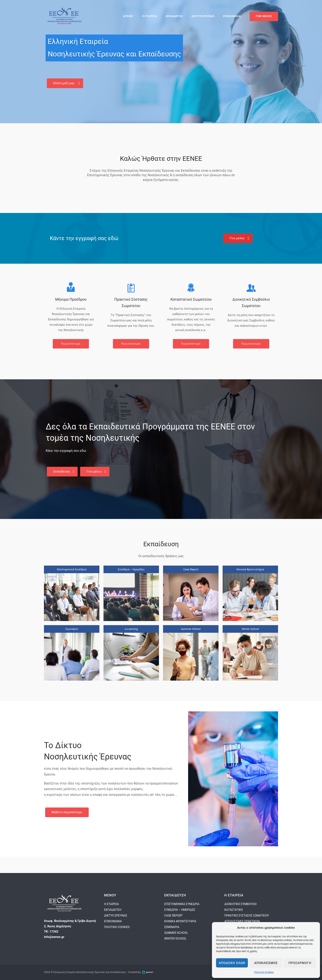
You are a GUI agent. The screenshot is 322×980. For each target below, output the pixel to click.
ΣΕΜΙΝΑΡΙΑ (171, 927)
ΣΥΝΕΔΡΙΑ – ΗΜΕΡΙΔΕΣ (179, 909)
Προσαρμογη (300, 963)
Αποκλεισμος (266, 963)
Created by (141, 972)
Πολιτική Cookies (264, 972)
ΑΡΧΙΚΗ (128, 16)
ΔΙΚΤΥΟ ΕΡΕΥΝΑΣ (203, 16)
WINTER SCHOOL (175, 938)
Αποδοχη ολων (232, 963)
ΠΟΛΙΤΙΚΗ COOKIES (117, 927)
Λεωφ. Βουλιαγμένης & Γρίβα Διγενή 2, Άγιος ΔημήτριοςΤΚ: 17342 (70, 926)
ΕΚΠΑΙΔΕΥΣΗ (174, 16)
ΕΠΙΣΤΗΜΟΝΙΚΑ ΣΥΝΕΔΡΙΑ (181, 904)
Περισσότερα (70, 343)
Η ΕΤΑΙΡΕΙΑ (149, 16)
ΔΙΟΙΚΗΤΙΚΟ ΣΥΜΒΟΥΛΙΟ (240, 904)
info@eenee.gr (54, 937)
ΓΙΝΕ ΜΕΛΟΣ (264, 16)
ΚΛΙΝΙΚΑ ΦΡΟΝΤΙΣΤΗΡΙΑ (180, 921)
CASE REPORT (173, 915)
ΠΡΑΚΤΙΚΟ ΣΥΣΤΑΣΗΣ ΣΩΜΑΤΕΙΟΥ (246, 915)
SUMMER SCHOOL (176, 932)
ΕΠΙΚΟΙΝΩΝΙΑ (232, 16)
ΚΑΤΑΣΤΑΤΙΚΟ (233, 909)
